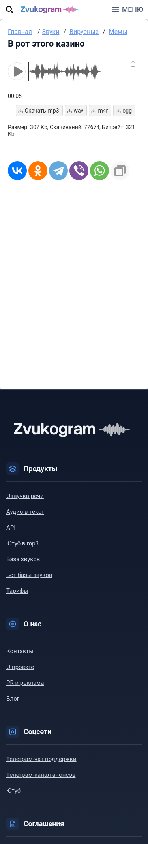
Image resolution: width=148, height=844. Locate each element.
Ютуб (13, 790)
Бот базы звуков (29, 575)
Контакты (20, 651)
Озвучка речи (25, 496)
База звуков (23, 559)
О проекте (20, 667)
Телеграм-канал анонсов (40, 774)
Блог (12, 698)
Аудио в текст (25, 511)
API (10, 527)
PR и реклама (25, 682)
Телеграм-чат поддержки (41, 759)
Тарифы (17, 590)
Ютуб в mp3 (22, 543)
